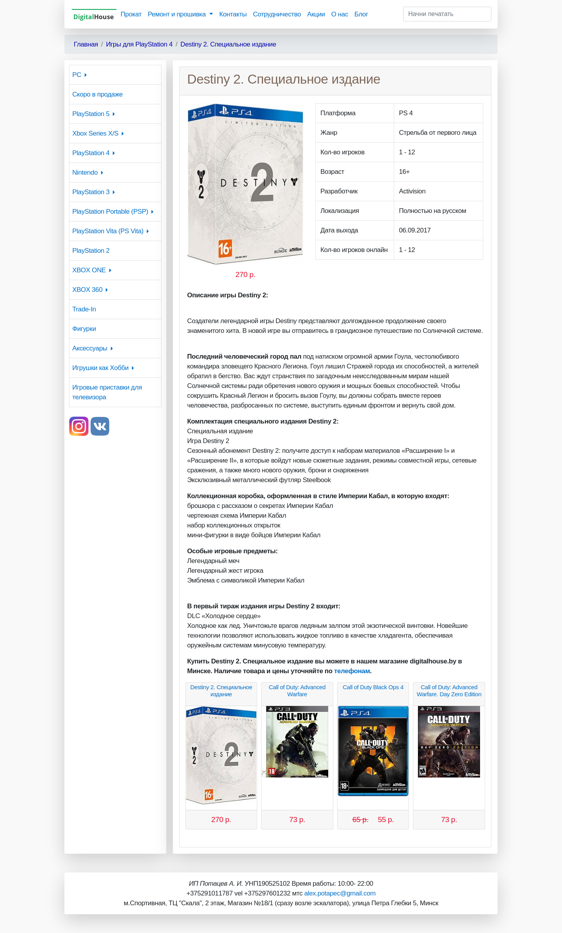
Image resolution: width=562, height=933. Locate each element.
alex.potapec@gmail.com (339, 893)
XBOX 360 (87, 289)
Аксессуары (89, 348)
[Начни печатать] (447, 14)
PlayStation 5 (90, 114)
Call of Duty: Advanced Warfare (297, 690)
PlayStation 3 (90, 192)
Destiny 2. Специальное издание (228, 44)
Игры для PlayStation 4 (139, 44)
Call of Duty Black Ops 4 (373, 687)
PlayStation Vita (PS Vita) (107, 231)
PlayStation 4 (90, 153)
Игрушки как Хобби (100, 368)
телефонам (352, 671)
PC (76, 75)
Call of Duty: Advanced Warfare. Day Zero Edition (449, 690)
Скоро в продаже (97, 94)
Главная (86, 44)
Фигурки (84, 328)
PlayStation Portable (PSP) (110, 211)
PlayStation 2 (90, 250)
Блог (361, 14)
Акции (316, 14)
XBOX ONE (89, 270)
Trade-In (84, 309)
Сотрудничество (277, 14)
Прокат (131, 14)
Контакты (233, 14)
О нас (339, 14)
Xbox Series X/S (95, 133)
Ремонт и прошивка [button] (178, 14)
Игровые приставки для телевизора (107, 392)
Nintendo (85, 172)
